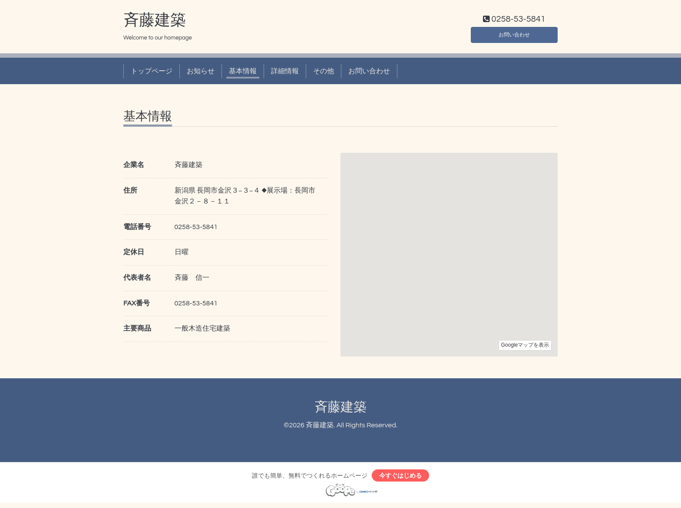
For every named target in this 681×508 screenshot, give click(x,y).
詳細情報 (285, 72)
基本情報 (243, 72)
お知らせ (201, 72)
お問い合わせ (514, 34)
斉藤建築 (154, 22)
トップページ (151, 72)
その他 (323, 72)
